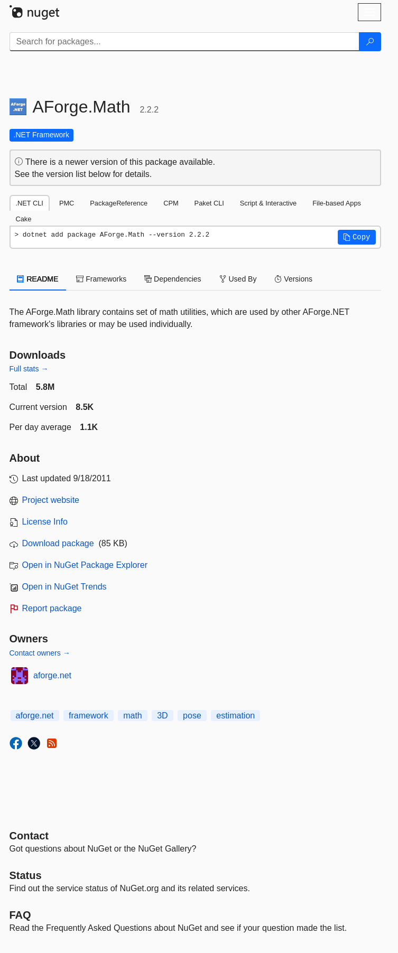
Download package (58, 543)
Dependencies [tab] (172, 279)
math (132, 715)
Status (26, 875)
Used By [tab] (238, 279)
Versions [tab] (293, 279)
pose (192, 715)
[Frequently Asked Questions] (20, 915)
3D (162, 715)
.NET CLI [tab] (29, 203)
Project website (51, 500)
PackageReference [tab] (118, 203)
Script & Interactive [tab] (268, 203)
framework (88, 715)
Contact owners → (40, 653)
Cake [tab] (24, 219)
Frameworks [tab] (101, 279)
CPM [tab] (170, 203)
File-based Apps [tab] (336, 203)
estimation (235, 715)
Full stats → (29, 369)
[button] (357, 237)
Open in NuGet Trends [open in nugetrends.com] (64, 586)
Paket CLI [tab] (209, 203)
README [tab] (38, 279)
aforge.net (52, 675)
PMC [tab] (66, 203)
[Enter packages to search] (184, 41)
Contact (29, 836)
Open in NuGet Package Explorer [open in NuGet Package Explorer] (84, 564)
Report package (52, 608)
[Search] (370, 41)
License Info (45, 521)
